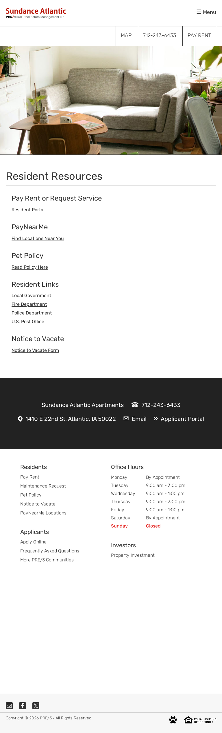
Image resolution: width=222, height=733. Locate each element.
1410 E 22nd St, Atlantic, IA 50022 (70, 418)
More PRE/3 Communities (47, 560)
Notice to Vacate (38, 504)
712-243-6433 (161, 404)
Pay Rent (29, 477)
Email (139, 418)
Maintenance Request (43, 486)
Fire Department (29, 304)
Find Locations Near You (38, 238)
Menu (209, 12)
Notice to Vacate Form (35, 350)
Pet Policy (31, 495)
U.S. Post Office (28, 321)
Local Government (31, 295)
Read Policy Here (30, 267)
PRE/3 (46, 718)
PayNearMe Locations (43, 513)
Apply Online (33, 542)
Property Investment (133, 555)
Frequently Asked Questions (49, 551)
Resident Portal (28, 209)
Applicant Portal (182, 418)
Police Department (32, 313)
